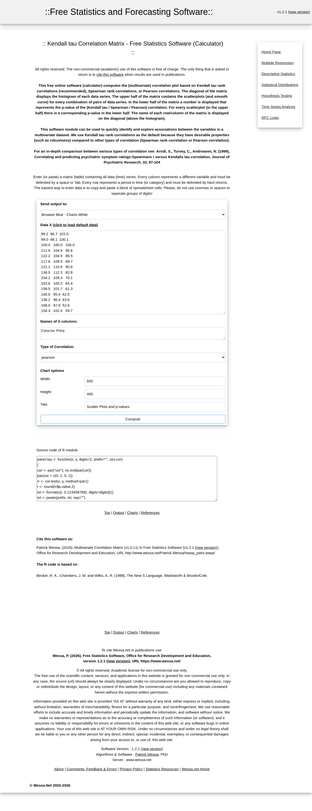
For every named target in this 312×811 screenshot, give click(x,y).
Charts (132, 513)
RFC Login (270, 118)
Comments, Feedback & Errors (92, 769)
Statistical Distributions (280, 85)
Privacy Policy (131, 769)
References (150, 513)
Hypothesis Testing (277, 96)
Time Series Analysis (278, 107)
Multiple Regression (278, 63)
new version (299, 12)
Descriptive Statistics (278, 74)
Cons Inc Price (132, 333)
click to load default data (75, 225)
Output (118, 513)
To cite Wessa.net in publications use (131, 650)
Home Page (271, 52)
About (59, 769)
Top (107, 513)
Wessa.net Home (196, 769)
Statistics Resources (162, 769)
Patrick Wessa (147, 754)
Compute (133, 419)
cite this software (110, 74)
